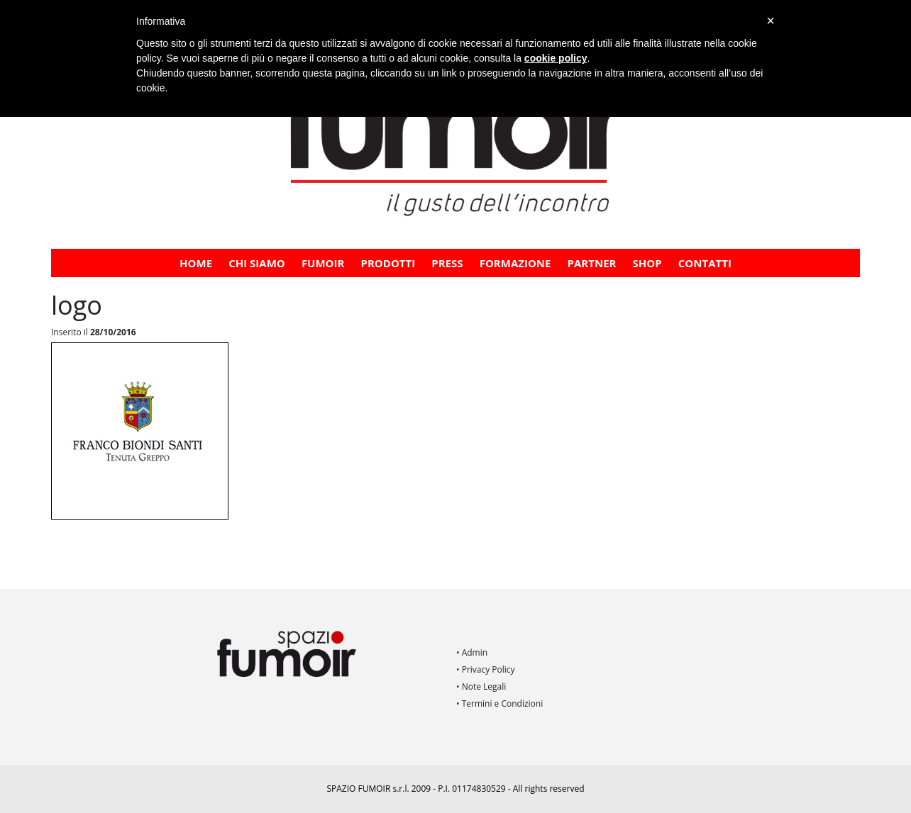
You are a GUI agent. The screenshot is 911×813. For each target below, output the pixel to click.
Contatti (704, 263)
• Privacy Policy (485, 669)
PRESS (447, 263)
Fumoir (323, 263)
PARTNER (592, 263)
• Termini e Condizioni (499, 703)
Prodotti (388, 263)
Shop (647, 263)
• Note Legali (481, 686)
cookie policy (555, 58)
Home (196, 263)
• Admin (471, 652)
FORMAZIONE (515, 263)
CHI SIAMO (256, 263)
